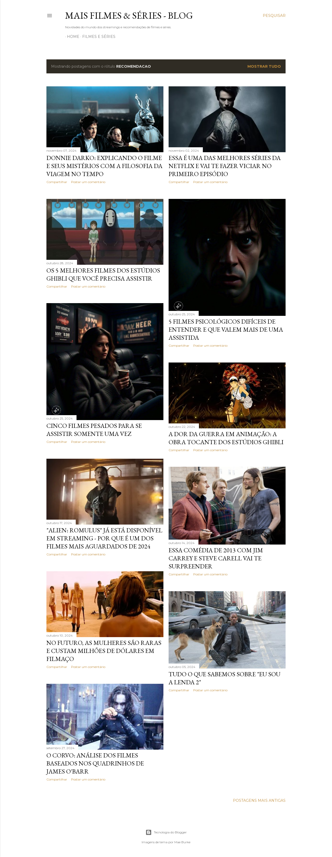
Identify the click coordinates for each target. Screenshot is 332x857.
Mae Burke (182, 842)
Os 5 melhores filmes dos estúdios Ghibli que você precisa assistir (103, 274)
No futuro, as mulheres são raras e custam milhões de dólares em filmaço (103, 651)
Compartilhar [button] (56, 182)
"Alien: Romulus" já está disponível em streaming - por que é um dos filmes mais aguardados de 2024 (104, 538)
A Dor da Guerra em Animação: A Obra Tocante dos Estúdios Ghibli (226, 438)
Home (71, 36)
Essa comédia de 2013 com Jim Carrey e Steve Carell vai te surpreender (216, 558)
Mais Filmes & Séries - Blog (129, 15)
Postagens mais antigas (259, 800)
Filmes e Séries (97, 36)
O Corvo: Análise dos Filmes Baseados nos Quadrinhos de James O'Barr (95, 763)
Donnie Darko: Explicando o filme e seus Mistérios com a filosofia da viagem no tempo (104, 166)
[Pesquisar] (274, 15)
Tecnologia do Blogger (166, 832)
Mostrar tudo (264, 66)
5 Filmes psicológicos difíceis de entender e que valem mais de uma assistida (226, 329)
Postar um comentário (88, 182)
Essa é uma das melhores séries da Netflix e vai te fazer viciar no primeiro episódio (225, 166)
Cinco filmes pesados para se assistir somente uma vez (94, 430)
